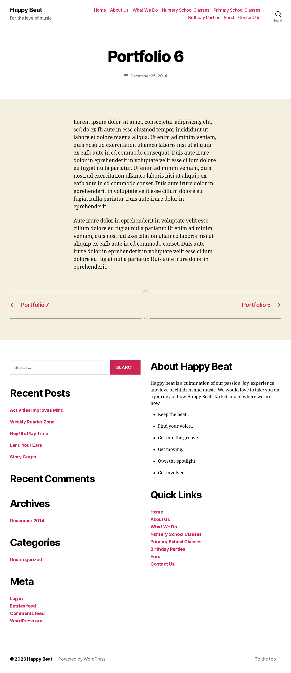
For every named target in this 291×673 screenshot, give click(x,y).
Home (100, 10)
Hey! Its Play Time (29, 433)
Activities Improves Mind (37, 410)
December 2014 (27, 520)
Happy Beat (26, 10)
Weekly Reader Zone (32, 421)
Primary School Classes (237, 10)
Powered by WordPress (82, 659)
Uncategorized (26, 559)
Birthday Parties (204, 17)
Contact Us (249, 17)
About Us (119, 10)
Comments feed (27, 613)
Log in (16, 598)
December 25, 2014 (149, 75)
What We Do (145, 10)
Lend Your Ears (26, 445)
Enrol (229, 17)
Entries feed (23, 606)
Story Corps (23, 456)
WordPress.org (26, 620)
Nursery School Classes (186, 10)
